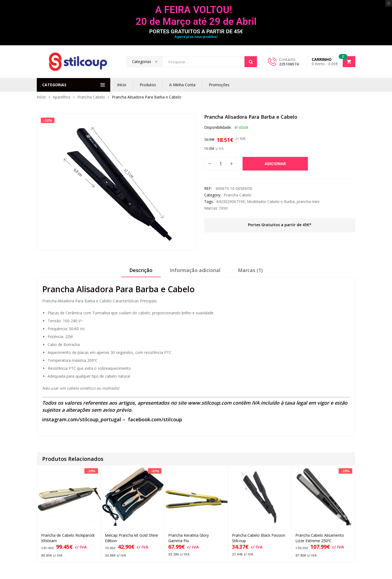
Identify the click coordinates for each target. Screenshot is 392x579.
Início (121, 84)
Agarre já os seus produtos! (196, 37)
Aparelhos (62, 97)
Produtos (148, 84)
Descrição (140, 270)
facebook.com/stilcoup (155, 419)
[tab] (141, 272)
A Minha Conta (182, 84)
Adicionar (275, 163)
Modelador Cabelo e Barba (271, 201)
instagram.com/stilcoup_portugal (81, 419)
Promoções (219, 84)
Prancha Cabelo (91, 97)
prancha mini (308, 201)
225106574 (289, 64)
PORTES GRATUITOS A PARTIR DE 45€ (196, 31)
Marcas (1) (250, 270)
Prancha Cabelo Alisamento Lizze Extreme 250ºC (319, 538)
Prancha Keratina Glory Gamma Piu (188, 538)
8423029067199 (230, 201)
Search (250, 61)
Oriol (223, 208)
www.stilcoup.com (209, 402)
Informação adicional (195, 270)
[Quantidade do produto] (220, 164)
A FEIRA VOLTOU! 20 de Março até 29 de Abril (196, 15)
